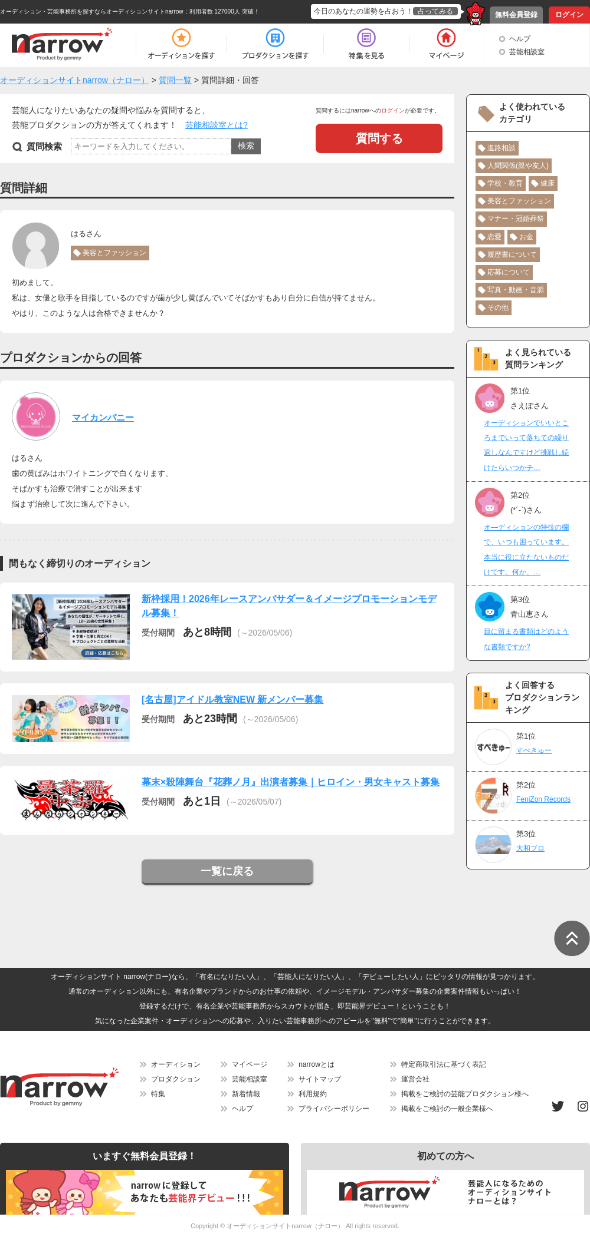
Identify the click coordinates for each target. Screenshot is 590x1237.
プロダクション (176, 1079)
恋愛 (494, 237)
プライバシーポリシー (334, 1108)
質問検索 (44, 146)
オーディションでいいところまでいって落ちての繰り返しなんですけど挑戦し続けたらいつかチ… (526, 445)
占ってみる (435, 11)
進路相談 (501, 148)
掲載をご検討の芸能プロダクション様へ (465, 1094)
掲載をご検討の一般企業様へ (447, 1108)
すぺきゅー (534, 750)
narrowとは (317, 1064)
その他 (498, 307)
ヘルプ (519, 39)
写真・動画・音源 (515, 290)
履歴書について (512, 254)
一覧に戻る (227, 871)
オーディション (176, 1064)
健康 (547, 183)
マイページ (249, 1064)
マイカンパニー (103, 417)
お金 (526, 237)
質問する (379, 138)
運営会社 (415, 1079)
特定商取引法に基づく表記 (443, 1064)
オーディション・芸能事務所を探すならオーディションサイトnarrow (91, 11)
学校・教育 (505, 183)
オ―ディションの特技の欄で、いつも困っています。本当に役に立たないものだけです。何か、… (526, 549)
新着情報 (246, 1094)
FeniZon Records (543, 799)
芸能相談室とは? (216, 125)
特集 (158, 1094)
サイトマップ (320, 1079)
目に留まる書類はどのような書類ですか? (526, 638)
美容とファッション (114, 253)
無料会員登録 (516, 15)
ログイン (569, 15)
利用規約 (313, 1094)
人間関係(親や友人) (518, 165)
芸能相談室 (527, 52)
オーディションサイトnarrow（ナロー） (285, 1225)
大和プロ (530, 848)
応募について (508, 272)
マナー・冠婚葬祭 (515, 218)
